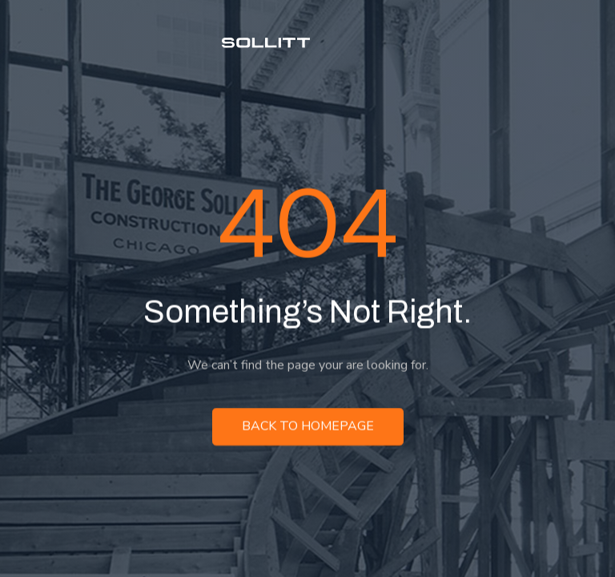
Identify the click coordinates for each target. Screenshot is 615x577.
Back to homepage (308, 429)
